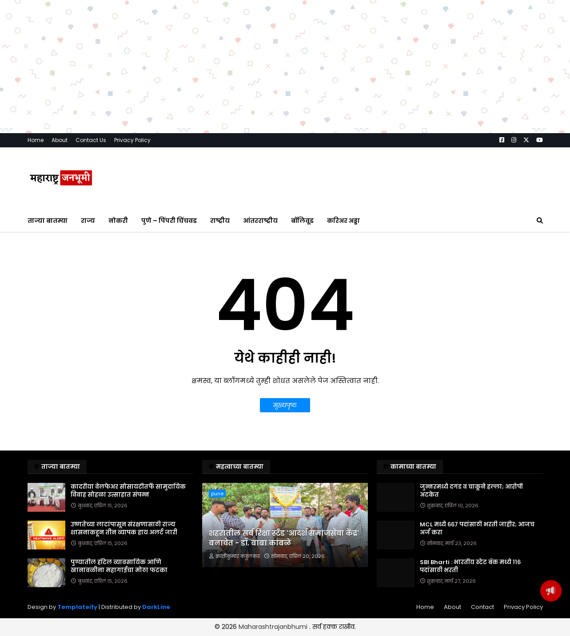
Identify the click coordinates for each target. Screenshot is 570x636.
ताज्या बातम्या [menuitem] (48, 287)
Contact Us (91, 207)
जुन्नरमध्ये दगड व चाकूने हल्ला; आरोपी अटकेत (471, 558)
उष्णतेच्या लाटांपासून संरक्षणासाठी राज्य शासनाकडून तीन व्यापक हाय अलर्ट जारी (124, 596)
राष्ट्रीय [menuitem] (220, 287)
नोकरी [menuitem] (118, 287)
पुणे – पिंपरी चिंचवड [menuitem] (169, 287)
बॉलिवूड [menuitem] (302, 287)
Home (36, 207)
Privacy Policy (132, 207)
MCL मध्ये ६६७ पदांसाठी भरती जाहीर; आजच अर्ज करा (477, 596)
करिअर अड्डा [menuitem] (343, 287)
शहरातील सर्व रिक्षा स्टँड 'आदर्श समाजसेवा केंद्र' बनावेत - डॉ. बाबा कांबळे (284, 605)
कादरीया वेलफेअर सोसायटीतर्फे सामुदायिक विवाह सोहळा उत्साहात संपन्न (128, 558)
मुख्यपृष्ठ (285, 472)
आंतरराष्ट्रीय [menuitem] (260, 287)
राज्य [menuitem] (88, 287)
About (60, 207)
